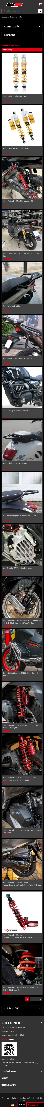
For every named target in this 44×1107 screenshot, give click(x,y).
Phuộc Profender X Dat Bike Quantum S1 (18, 201)
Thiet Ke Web (34, 1098)
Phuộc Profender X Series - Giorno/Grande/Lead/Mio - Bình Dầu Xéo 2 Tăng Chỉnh (20, 937)
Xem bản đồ (8, 1039)
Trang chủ (5, 17)
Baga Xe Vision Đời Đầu (11, 306)
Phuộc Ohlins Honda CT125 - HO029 (16, 96)
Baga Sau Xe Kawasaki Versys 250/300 (17, 358)
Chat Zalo (22, 1105)
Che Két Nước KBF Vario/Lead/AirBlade (17, 568)
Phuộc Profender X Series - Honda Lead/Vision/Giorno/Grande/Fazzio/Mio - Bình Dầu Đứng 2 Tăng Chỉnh (22, 885)
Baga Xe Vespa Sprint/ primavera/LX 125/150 (20, 516)
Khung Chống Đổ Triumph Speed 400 (16, 411)
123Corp (22, 1100)
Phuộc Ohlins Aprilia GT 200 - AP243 (16, 149)
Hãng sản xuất (15, 17)
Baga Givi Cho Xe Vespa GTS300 (15, 463)
